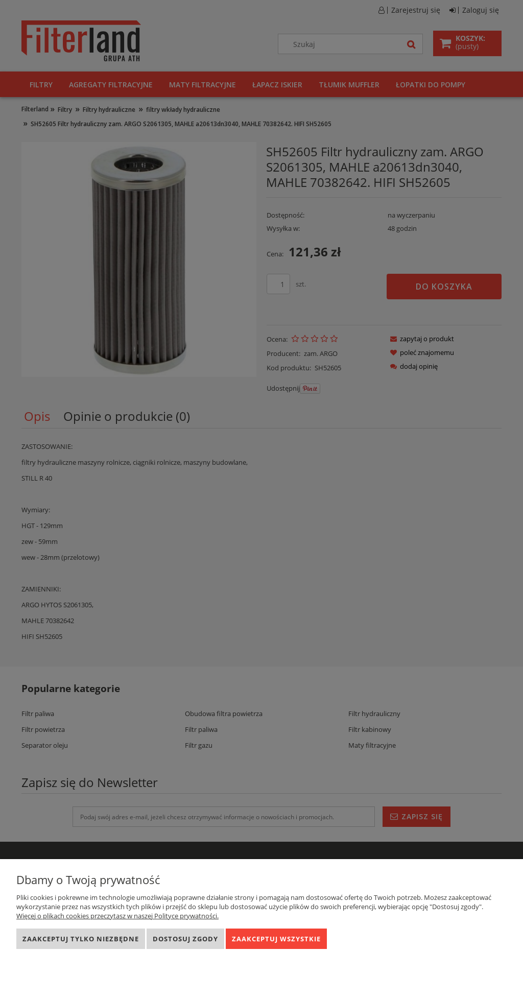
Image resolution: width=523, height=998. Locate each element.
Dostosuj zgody (185, 938)
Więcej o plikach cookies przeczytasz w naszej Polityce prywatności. (117, 915)
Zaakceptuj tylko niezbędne (80, 938)
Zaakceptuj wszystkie (276, 938)
